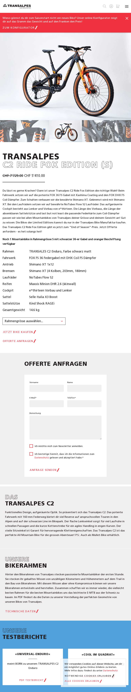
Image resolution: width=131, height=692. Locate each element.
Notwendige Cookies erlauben (88, 676)
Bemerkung (35, 413)
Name (70, 382)
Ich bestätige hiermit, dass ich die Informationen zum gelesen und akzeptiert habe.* (64, 456)
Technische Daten (20, 611)
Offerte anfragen (18, 341)
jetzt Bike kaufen (18, 332)
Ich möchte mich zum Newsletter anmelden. (59, 446)
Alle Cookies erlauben (82, 681)
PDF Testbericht (31, 680)
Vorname (34, 382)
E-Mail (33, 398)
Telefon (71, 398)
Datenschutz (42, 457)
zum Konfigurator (19, 27)
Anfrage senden (43, 470)
